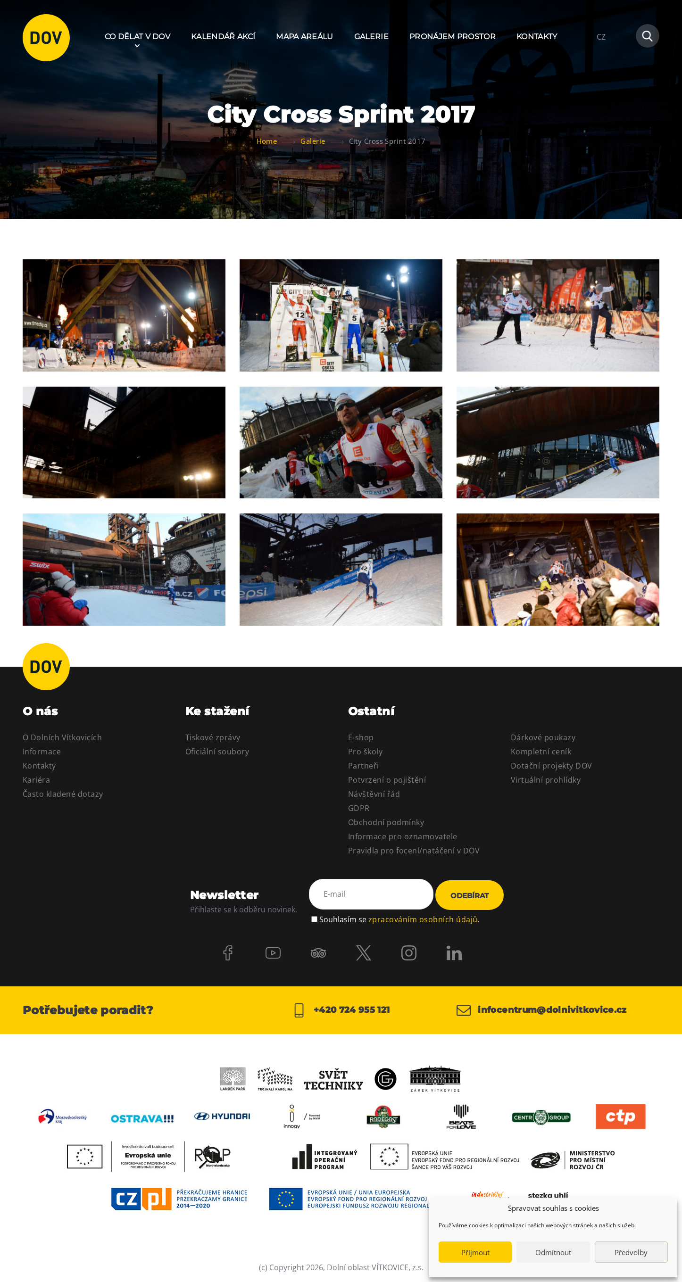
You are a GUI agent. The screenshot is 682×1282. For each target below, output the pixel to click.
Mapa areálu (304, 36)
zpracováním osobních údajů (422, 919)
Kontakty (536, 36)
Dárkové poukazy (543, 737)
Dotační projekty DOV (551, 766)
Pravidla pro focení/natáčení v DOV (414, 850)
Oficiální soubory (217, 751)
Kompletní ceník (541, 751)
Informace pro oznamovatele (402, 836)
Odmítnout (553, 1252)
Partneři (363, 766)
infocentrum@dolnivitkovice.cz (542, 1010)
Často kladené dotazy (63, 794)
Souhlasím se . (399, 919)
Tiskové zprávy (213, 737)
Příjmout (475, 1252)
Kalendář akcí (223, 36)
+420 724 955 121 (341, 1010)
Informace (42, 751)
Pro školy (365, 751)
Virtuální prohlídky (546, 780)
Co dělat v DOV (137, 36)
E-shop (361, 737)
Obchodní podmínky (386, 822)
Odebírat (469, 895)
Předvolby (631, 1252)
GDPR (359, 808)
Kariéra (36, 780)
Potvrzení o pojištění (387, 780)
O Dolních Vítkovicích (62, 737)
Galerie (371, 36)
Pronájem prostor (452, 36)
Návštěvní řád (374, 794)
